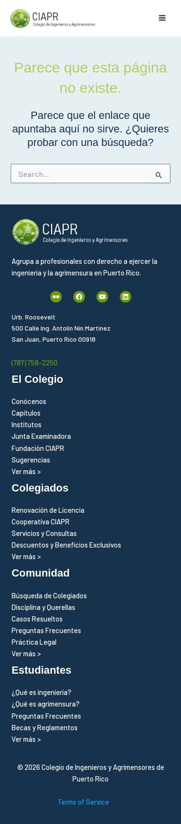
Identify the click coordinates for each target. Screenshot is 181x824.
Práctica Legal (34, 641)
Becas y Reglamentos (45, 727)
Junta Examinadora (41, 436)
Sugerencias (31, 459)
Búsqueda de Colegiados (49, 595)
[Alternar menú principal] (162, 18)
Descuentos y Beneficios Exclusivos (66, 544)
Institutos (27, 424)
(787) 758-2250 (34, 362)
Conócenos (29, 401)
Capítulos (26, 412)
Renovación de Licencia (48, 510)
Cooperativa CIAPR (41, 521)
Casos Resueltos (37, 618)
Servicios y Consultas (44, 533)
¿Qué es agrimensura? (46, 703)
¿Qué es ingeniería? (41, 692)
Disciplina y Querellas (43, 607)
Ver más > (26, 471)
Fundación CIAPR (38, 448)
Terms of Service (83, 801)
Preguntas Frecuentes (46, 630)
